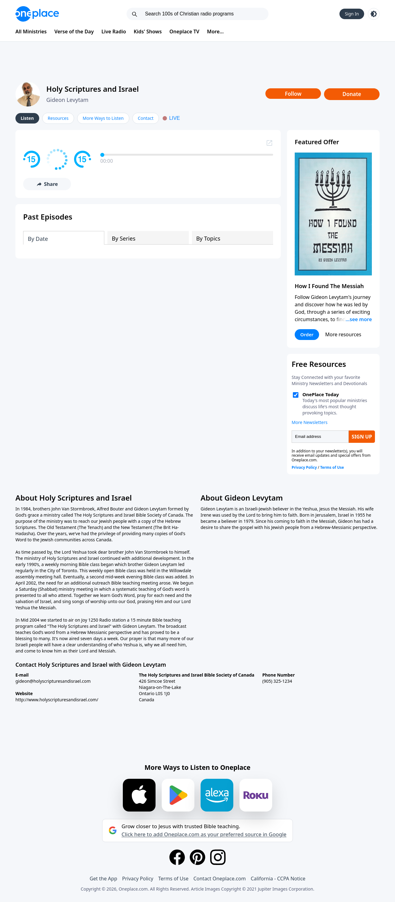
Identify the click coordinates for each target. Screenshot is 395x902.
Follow (293, 93)
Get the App (103, 878)
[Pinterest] (197, 857)
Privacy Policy (137, 878)
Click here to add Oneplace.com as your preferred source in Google (204, 834)
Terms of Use (173, 878)
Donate (352, 94)
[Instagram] (218, 857)
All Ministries (31, 31)
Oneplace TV (184, 31)
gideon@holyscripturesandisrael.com (53, 681)
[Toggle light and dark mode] (374, 14)
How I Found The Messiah (329, 286)
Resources (58, 118)
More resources (343, 334)
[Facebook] (177, 857)
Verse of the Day (74, 31)
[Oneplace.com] (37, 14)
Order (307, 334)
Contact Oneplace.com (219, 878)
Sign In (352, 14)
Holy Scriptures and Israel (92, 89)
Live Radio (114, 31)
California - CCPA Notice (278, 878)
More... (215, 31)
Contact (146, 118)
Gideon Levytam (67, 99)
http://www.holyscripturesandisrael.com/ (56, 700)
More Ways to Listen (103, 118)
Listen (27, 118)
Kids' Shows (148, 31)
